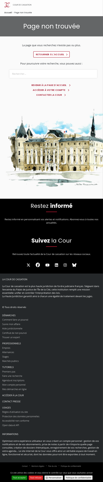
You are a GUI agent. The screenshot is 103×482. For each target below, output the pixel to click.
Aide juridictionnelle (12, 328)
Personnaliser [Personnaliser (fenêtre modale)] (55, 477)
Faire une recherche (12, 376)
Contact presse (11, 401)
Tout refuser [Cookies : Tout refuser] (36, 477)
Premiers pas (8, 371)
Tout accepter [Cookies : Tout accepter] (19, 477)
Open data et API (10, 425)
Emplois (6, 347)
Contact (25, 466)
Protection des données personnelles (20, 416)
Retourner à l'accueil (50, 54)
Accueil (8, 12)
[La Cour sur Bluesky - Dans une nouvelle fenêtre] (74, 265)
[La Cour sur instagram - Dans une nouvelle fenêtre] (65, 265)
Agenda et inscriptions (13, 380)
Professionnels (11, 343)
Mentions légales (37, 466)
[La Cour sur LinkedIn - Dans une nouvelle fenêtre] (56, 265)
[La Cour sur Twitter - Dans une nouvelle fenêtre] (28, 265)
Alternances (8, 352)
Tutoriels (8, 367)
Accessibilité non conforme (15, 420)
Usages (6, 407)
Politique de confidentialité (71, 466)
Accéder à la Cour (13, 395)
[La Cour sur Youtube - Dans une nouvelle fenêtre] (47, 265)
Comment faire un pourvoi (15, 319)
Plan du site (52, 466)
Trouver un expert (11, 337)
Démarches (9, 315)
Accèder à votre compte (49, 90)
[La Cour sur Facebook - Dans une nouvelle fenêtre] (38, 265)
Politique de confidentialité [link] (78, 477)
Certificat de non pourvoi (14, 332)
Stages (5, 356)
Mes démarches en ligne (14, 389)
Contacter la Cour (49, 95)
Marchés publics (10, 361)
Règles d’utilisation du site (15, 412)
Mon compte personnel (14, 384)
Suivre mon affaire (11, 324)
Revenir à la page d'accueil (49, 85)
